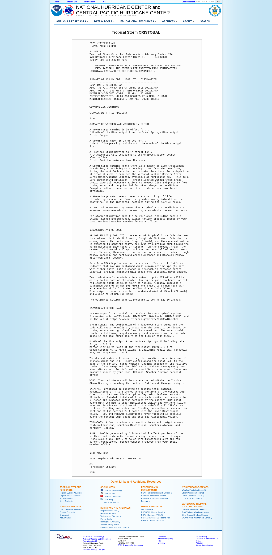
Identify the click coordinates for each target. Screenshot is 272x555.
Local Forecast (188, 2)
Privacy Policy (201, 537)
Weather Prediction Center (193, 490)
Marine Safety (106, 519)
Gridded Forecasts (67, 512)
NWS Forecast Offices (195, 487)
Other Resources (151, 506)
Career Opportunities (204, 545)
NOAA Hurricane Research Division (155, 493)
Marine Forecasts (70, 506)
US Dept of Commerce (92, 537)
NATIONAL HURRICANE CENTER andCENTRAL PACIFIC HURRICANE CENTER (123, 10)
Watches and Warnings (109, 516)
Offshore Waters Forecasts (71, 509)
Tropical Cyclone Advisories (71, 493)
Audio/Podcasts (66, 498)
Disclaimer (162, 537)
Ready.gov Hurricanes (109, 522)
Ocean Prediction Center (192, 496)
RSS (104, 2)
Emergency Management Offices (113, 527)
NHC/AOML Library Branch (152, 512)
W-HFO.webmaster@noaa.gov (130, 545)
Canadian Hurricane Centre (193, 509)
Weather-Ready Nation (109, 524)
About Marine (65, 518)
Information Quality (165, 539)
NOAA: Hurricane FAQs (151, 515)
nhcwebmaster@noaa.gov (94, 549)
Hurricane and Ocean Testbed (153, 496)
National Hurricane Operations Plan (155, 518)
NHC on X (106, 493)
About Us (199, 543)
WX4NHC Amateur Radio (151, 520)
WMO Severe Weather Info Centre (196, 518)
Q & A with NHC (147, 509)
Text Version (89, 2)
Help (160, 541)
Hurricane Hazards (108, 513)
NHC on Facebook (110, 491)
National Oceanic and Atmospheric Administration (107, 16)
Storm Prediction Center (192, 493)
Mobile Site (72, 2)
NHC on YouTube (109, 496)
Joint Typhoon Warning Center (194, 512)
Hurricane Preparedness (115, 508)
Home (58, 2)
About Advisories (66, 501)
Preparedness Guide (108, 511)
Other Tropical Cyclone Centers (195, 515)
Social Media (108, 487)
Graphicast (64, 515)
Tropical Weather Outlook (70, 496)
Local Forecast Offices (191, 498)
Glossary (161, 543)
